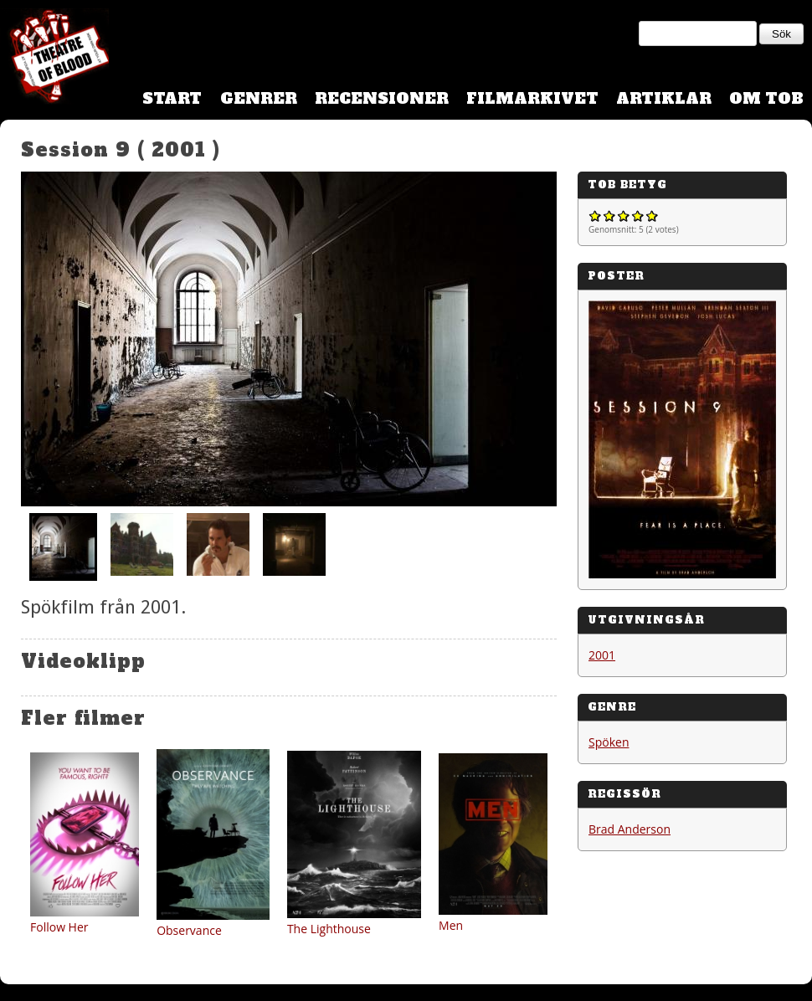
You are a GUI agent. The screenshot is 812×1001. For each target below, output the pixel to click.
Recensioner (382, 98)
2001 (601, 655)
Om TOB (766, 98)
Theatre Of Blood (54, 58)
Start (172, 98)
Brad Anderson (629, 829)
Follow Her (59, 927)
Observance (189, 930)
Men (451, 925)
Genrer (258, 98)
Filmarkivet (532, 98)
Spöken (608, 742)
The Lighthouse (329, 929)
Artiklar (664, 98)
